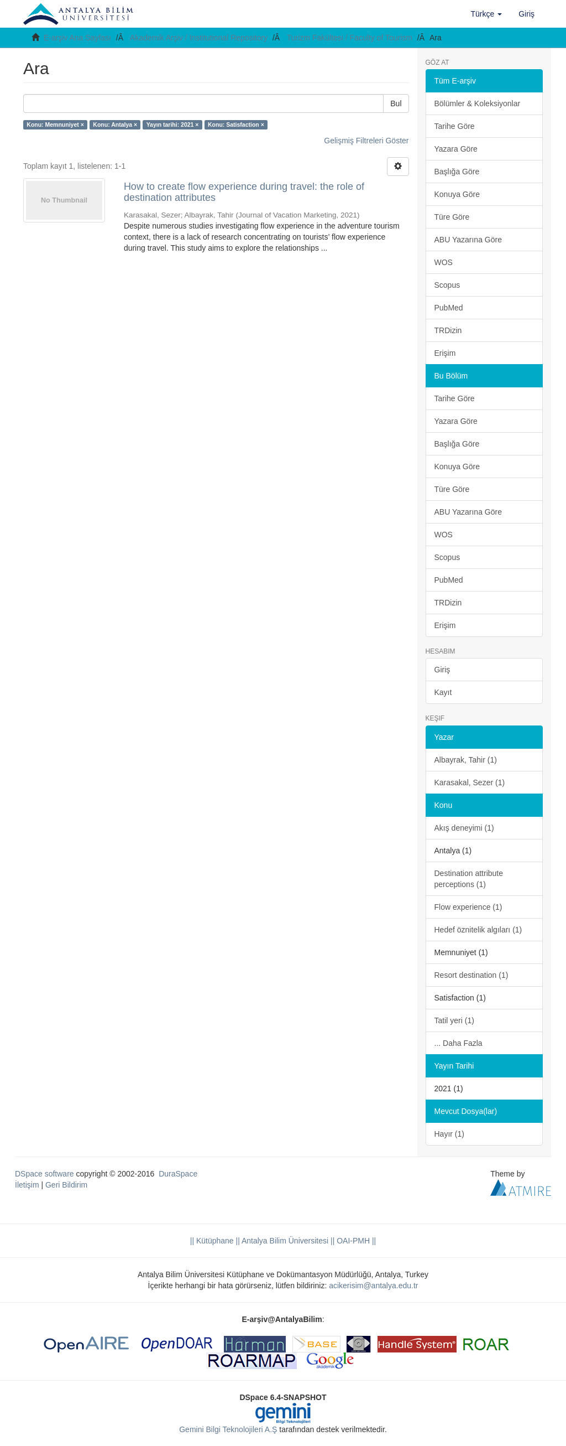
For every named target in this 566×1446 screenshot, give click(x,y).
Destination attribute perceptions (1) (469, 879)
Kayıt (443, 692)
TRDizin (448, 330)
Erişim (445, 353)
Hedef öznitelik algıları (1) (478, 929)
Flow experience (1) (468, 907)
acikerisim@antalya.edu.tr (373, 1285)
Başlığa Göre (457, 171)
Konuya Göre (457, 194)
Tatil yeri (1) (454, 1020)
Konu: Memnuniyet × (55, 124)
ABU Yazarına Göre (468, 239)
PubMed (448, 307)
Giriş (442, 669)
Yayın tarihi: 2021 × (172, 124)
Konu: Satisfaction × (236, 124)
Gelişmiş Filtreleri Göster (366, 140)
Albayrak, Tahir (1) (465, 759)
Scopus (447, 285)
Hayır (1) (449, 1133)
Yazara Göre (456, 148)
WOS (443, 262)
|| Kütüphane (212, 1240)
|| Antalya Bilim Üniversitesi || (284, 1240)
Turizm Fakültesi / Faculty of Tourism (349, 37)
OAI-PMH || (355, 1240)
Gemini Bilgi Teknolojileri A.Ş (228, 1429)
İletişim (27, 1184)
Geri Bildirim (66, 1184)
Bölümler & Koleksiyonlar (477, 103)
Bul (395, 103)
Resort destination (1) (471, 975)
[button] (487, 14)
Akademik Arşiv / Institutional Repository (199, 37)
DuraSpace (178, 1173)
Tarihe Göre (454, 126)
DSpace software (44, 1173)
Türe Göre (452, 217)
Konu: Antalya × (115, 124)
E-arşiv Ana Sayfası (77, 37)
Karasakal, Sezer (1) (469, 782)
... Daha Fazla (458, 1043)
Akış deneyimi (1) (464, 827)
